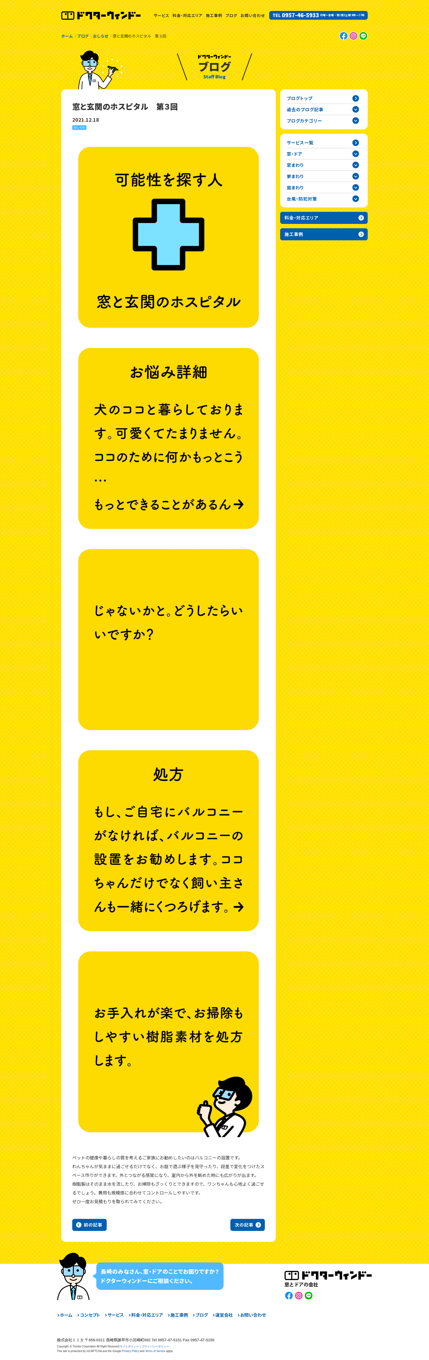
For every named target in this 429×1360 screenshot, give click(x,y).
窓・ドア (294, 153)
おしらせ (79, 127)
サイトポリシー (129, 1346)
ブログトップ (299, 98)
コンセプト (90, 1315)
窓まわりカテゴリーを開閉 (355, 164)
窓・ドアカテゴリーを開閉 (355, 153)
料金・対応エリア (187, 15)
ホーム (66, 1315)
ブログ (231, 15)
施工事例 (214, 15)
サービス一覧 (300, 142)
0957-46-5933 (300, 15)
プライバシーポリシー (155, 1346)
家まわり (295, 176)
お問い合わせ (252, 15)
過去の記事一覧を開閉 (355, 109)
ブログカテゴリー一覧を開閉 (355, 120)
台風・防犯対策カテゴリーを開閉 (355, 198)
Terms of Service (155, 1351)
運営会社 (224, 1315)
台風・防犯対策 (302, 198)
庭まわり (295, 187)
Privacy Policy (130, 1351)
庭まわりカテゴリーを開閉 (355, 187)
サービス (161, 15)
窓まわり (295, 165)
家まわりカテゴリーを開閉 (355, 176)
